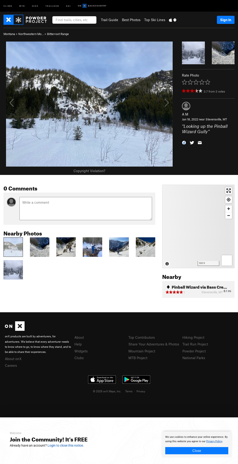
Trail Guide (109, 20)
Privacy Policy (214, 441)
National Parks (193, 358)
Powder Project (194, 351)
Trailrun (52, 5)
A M (185, 114)
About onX (13, 359)
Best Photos (131, 20)
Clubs (79, 358)
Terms (129, 391)
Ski (68, 5)
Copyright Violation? (89, 171)
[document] (196, 444)
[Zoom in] (228, 208)
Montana (9, 34)
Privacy (140, 391)
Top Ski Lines (154, 20)
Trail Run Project (195, 344)
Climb (7, 5)
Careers (11, 365)
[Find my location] (228, 199)
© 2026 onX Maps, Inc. (107, 391)
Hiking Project (193, 337)
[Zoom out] (228, 215)
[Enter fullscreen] (228, 190)
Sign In (225, 20)
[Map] (198, 226)
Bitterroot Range (58, 34)
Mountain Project (141, 351)
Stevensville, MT (216, 119)
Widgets (81, 351)
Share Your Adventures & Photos (153, 344)
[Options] (227, 260)
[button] (184, 142)
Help (78, 344)
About (79, 337)
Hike (35, 5)
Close (196, 450)
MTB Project (137, 358)
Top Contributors (141, 337)
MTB (22, 5)
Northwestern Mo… (31, 34)
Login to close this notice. (66, 445)
